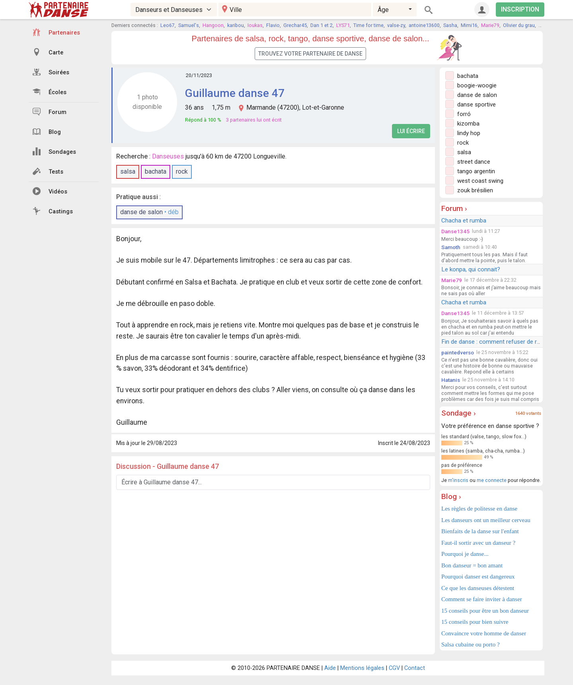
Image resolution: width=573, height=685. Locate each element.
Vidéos (50, 191)
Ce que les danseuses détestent (477, 588)
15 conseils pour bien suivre (474, 622)
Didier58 (547, 25)
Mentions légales (362, 668)
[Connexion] (481, 9)
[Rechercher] (429, 9)
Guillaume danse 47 (235, 93)
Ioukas (255, 25)
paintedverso (457, 352)
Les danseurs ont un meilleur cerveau (485, 520)
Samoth (450, 247)
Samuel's (188, 25)
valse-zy (396, 25)
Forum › (454, 208)
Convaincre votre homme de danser (483, 633)
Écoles (49, 92)
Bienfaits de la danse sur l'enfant (480, 531)
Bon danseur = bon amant (472, 565)
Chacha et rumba (463, 220)
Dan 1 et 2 (321, 25)
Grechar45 (295, 25)
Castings (53, 211)
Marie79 (490, 25)
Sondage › (458, 413)
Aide (330, 668)
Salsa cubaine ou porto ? (470, 644)
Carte (48, 52)
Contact (414, 668)
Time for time (368, 25)
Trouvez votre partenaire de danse (310, 53)
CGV (394, 668)
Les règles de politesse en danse (479, 508)
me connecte (492, 480)
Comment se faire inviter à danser (481, 599)
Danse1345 (455, 231)
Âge (383, 10)
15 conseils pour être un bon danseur (485, 611)
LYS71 (343, 25)
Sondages (54, 151)
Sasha (450, 25)
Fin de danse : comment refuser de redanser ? (502, 341)
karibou (235, 25)
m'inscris (458, 480)
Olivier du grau (519, 25)
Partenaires (56, 32)
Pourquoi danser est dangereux (478, 576)
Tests (48, 171)
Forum (49, 112)
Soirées (51, 72)
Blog (47, 131)
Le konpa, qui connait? (470, 269)
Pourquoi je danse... (465, 554)
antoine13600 (424, 25)
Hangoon (213, 25)
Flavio (273, 25)
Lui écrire (411, 131)
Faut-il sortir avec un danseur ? (478, 543)
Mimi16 (469, 25)
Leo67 (167, 25)
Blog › (451, 496)
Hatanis (450, 380)
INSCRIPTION (520, 9)
